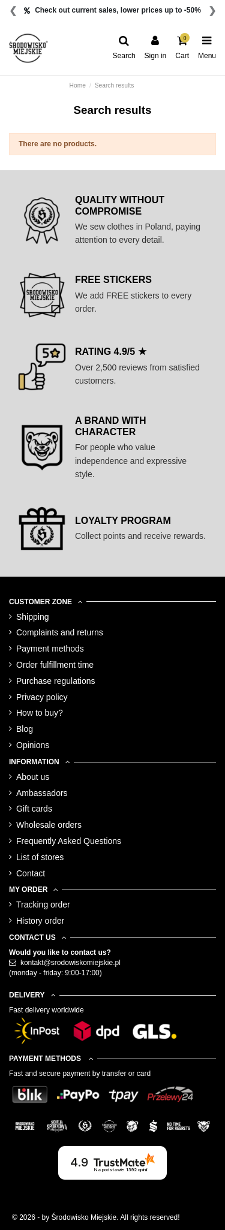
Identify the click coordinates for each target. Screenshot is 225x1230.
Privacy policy (42, 697)
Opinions (32, 745)
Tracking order (43, 904)
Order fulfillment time (55, 665)
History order (40, 920)
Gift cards (34, 808)
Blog (24, 729)
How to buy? (39, 713)
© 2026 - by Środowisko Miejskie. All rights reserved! (96, 1217)
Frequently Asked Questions (68, 841)
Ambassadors (42, 793)
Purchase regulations (55, 681)
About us (32, 777)
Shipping (32, 617)
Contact (30, 873)
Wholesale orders (49, 825)
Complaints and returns (59, 632)
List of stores (40, 857)
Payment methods (50, 648)
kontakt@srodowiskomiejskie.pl (70, 962)
